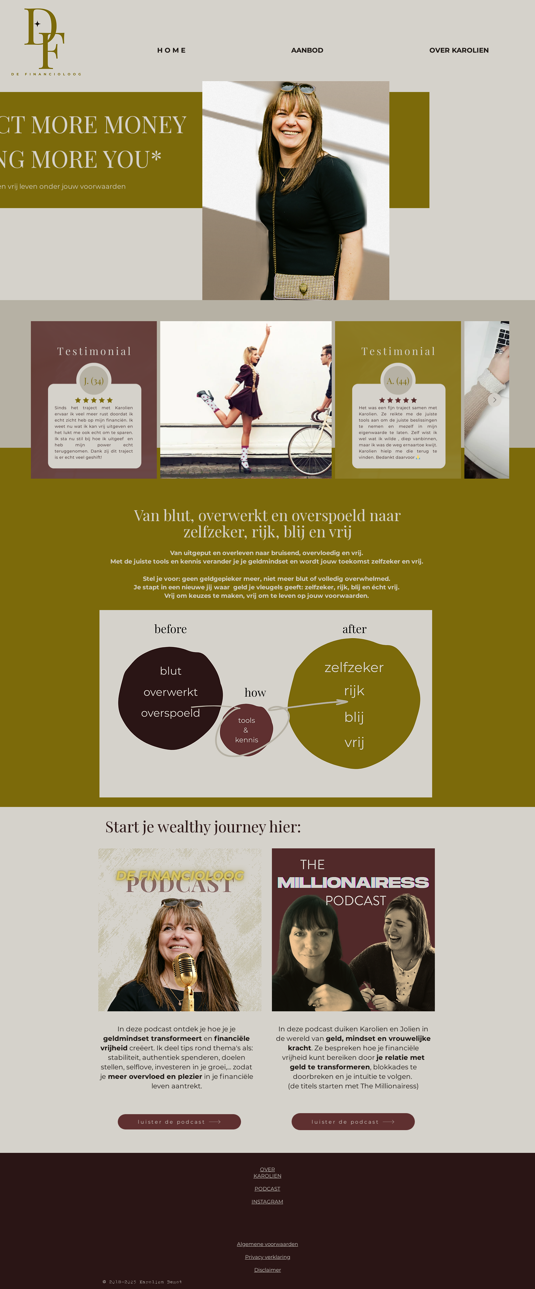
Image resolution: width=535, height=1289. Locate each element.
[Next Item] (494, 400)
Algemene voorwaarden (267, 1244)
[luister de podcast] (179, 1121)
